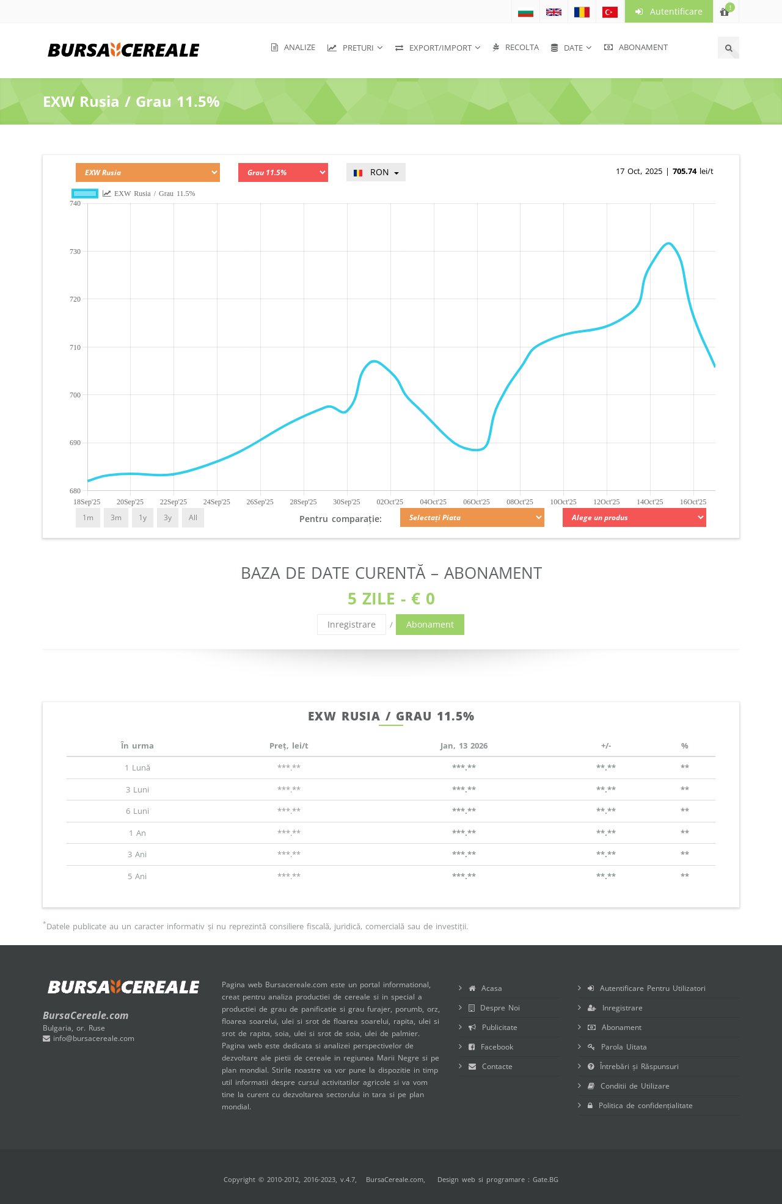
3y (168, 517)
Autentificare (669, 11)
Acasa (485, 988)
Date (567, 47)
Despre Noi (494, 1008)
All (193, 517)
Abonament (636, 47)
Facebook (491, 1047)
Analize (293, 47)
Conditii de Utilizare (629, 1086)
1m (87, 517)
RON (376, 172)
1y (143, 517)
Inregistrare (351, 624)
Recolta (516, 47)
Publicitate (493, 1027)
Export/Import (433, 47)
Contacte (491, 1066)
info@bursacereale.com (88, 1038)
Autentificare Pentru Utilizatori (647, 988)
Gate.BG (545, 1179)
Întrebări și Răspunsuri (633, 1066)
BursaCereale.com (394, 1179)
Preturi (350, 47)
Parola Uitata (617, 1047)
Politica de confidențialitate (640, 1105)
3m (116, 517)
